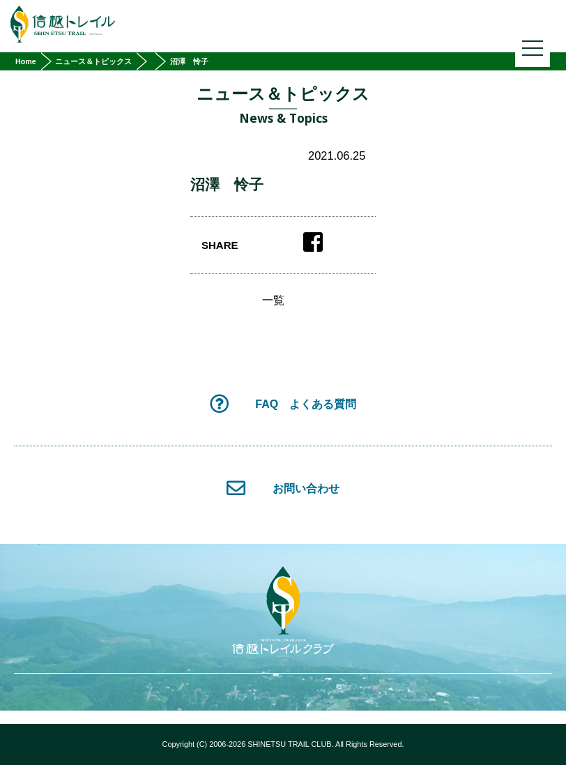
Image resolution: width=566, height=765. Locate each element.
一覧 (273, 300)
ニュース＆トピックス (93, 61)
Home (25, 61)
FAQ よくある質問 (283, 403)
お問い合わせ (283, 487)
